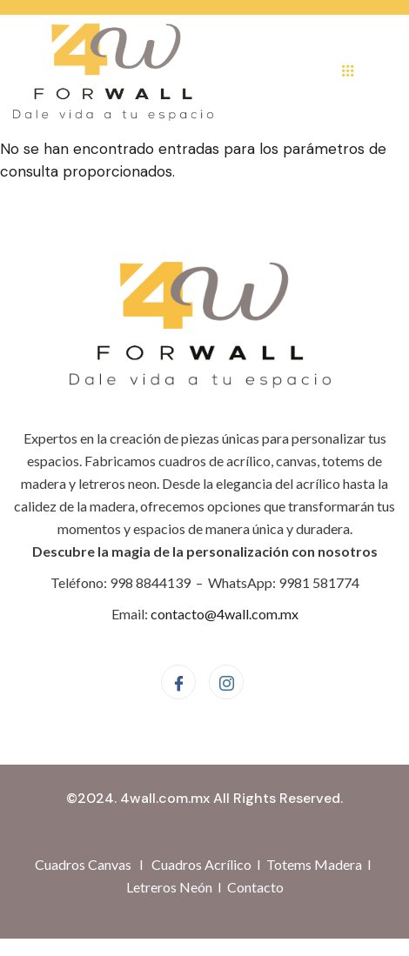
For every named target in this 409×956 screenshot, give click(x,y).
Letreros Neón (169, 887)
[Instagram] (226, 682)
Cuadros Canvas (83, 864)
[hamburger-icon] (347, 71)
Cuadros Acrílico (201, 864)
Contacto (255, 887)
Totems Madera (314, 864)
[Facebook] (178, 682)
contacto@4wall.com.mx (224, 613)
